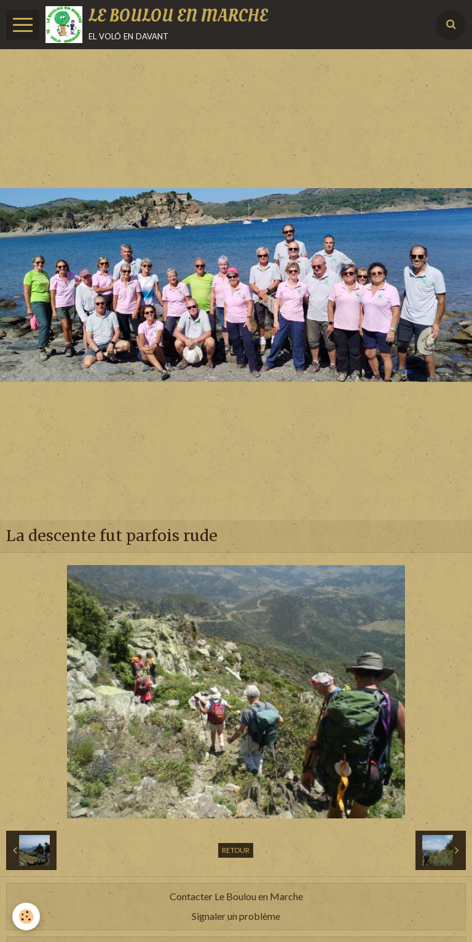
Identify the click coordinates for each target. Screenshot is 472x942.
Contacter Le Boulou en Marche (236, 896)
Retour (236, 850)
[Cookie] (26, 916)
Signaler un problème (236, 916)
